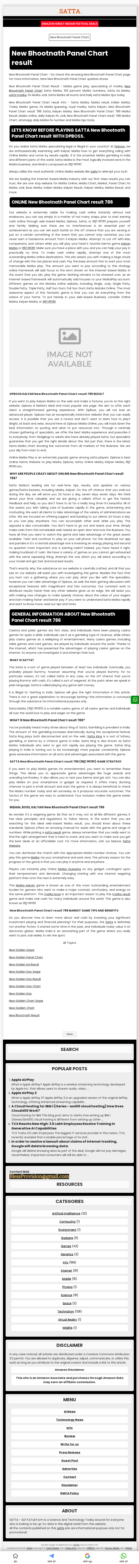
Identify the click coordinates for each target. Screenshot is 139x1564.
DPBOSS (91, 1548)
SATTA (76, 1544)
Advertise (69, 1469)
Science (66, 1295)
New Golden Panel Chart (26, 957)
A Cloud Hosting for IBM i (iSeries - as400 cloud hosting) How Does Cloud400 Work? (67, 1108)
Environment (67, 1230)
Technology (65, 1311)
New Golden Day (20, 994)
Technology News (69, 1420)
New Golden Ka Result (24, 964)
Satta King (94, 736)
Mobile (66, 1279)
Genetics (67, 1254)
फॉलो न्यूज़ (87, 1558)
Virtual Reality (67, 1320)
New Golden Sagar (21, 950)
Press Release (69, 1452)
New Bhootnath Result (24, 1015)
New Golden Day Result (25, 979)
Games (66, 1246)
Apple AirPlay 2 (24, 1093)
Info (65, 1262)
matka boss (52, 894)
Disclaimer (69, 1485)
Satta (109, 922)
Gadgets (67, 1238)
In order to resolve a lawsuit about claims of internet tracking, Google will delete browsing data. (64, 1143)
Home (70, 1034)
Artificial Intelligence (66, 1213)
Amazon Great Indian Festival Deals (70, 24)
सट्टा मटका (28, 248)
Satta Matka (52, 1548)
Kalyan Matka (112, 1548)
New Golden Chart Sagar (26, 1001)
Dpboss (120, 146)
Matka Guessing (69, 869)
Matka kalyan (25, 885)
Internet (66, 1271)
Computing (67, 1222)
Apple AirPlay (22, 1080)
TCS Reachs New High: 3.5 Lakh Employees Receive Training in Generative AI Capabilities (63, 1126)
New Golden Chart (21, 1008)
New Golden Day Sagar (25, 972)
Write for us (69, 1444)
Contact (69, 1477)
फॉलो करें (51, 1558)
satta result (53, 832)
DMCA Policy (69, 1493)
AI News (70, 1412)
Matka (35, 858)
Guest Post (69, 1461)
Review (69, 1436)
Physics (67, 1287)
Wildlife (67, 1328)
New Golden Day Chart (25, 986)
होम (15, 1558)
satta (94, 172)
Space (67, 1303)
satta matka (17, 95)
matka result (121, 894)
